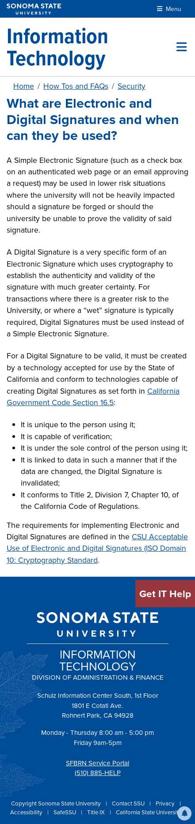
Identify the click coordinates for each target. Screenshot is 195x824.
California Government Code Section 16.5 (93, 396)
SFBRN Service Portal (97, 763)
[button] (184, 813)
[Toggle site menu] (181, 47)
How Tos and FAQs (75, 86)
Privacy (166, 803)
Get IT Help (165, 593)
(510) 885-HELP (98, 773)
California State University (148, 812)
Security (131, 86)
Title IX (96, 812)
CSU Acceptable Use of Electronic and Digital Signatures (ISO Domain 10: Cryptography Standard (97, 548)
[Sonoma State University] (34, 9)
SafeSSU (65, 812)
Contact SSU (129, 803)
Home (23, 86)
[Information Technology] (91, 47)
